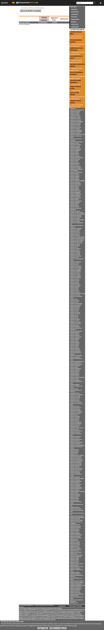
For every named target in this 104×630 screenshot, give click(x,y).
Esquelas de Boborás (75, 196)
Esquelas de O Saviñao (75, 410)
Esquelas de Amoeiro (75, 156)
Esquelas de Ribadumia (76, 487)
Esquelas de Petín (74, 449)
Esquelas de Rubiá (74, 498)
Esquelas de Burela (74, 206)
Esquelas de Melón (74, 344)
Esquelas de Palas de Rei (76, 439)
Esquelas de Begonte (75, 192)
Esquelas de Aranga (75, 159)
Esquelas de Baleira (75, 176)
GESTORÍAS (74, 17)
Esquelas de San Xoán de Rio (77, 517)
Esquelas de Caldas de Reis (76, 212)
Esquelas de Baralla (75, 182)
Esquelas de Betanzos (75, 195)
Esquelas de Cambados (75, 217)
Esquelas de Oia (74, 415)
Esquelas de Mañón (75, 332)
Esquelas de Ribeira (75, 490)
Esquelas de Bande (74, 179)
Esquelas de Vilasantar (75, 588)
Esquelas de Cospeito (75, 270)
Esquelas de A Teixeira (75, 144)
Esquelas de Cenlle (74, 250)
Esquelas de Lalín (74, 311)
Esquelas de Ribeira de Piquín (77, 491)
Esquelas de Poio (74, 452)
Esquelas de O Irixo (74, 400)
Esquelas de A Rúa (74, 143)
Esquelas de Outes (74, 429)
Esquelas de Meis (74, 341)
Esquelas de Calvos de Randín (77, 214)
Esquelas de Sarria (74, 529)
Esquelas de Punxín (75, 471)
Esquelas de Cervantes (75, 256)
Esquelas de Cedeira (75, 245)
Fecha (40, 22)
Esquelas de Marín (74, 334)
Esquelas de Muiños (75, 370)
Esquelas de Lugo (74, 325)
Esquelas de (73, 108)
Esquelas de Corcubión (75, 266)
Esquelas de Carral (74, 234)
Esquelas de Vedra (74, 559)
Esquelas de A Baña (75, 113)
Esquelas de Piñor (74, 451)
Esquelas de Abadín (75, 147)
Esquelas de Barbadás (75, 183)
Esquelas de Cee (74, 247)
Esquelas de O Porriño (75, 407)
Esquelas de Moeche (75, 350)
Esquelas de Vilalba (75, 572)
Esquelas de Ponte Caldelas (77, 455)
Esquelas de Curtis (74, 280)
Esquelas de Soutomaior (76, 534)
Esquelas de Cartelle (75, 235)
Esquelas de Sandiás (75, 519)
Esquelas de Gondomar (75, 305)
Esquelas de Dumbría (75, 285)
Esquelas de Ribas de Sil (76, 488)
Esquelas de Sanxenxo (75, 526)
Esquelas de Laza (74, 316)
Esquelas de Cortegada (75, 269)
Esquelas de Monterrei (75, 363)
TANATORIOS (74, 24)
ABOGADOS (74, 9)
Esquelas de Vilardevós (75, 584)
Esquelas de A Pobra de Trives (77, 134)
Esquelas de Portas (74, 467)
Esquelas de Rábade (75, 477)
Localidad (44, 22)
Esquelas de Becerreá (75, 191)
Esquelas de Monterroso (76, 364)
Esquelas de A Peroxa (75, 133)
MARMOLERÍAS (75, 19)
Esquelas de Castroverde (76, 243)
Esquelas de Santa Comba (76, 520)
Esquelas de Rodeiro (75, 496)
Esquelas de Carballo (75, 230)
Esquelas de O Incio (75, 399)
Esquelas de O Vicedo (75, 413)
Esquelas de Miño (74, 347)
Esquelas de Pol (74, 454)
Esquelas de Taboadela (75, 537)
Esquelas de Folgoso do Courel (77, 293)
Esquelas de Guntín (75, 308)
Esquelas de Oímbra (75, 416)
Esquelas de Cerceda (75, 251)
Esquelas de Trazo (74, 550)
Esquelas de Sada (74, 500)
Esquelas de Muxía (74, 374)
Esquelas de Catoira (75, 244)
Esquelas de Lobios (74, 321)
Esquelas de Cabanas (75, 211)
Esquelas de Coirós (74, 263)
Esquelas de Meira (74, 339)
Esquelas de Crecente (75, 274)
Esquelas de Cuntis (74, 279)
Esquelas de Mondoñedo (76, 355)
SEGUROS (73, 22)
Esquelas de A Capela (75, 117)
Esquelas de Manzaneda (76, 331)
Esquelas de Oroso (74, 420)
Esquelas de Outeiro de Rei (76, 428)
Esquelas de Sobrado (75, 533)
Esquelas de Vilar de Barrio (76, 581)
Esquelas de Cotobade (75, 272)
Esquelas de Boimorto (75, 198)
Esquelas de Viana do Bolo (76, 563)
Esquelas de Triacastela (76, 552)
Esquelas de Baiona (75, 175)
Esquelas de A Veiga (75, 146)
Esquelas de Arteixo (75, 163)
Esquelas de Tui (74, 553)
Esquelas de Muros (74, 373)
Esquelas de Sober (74, 532)
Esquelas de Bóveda (75, 202)
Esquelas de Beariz (74, 189)
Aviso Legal (72, 606)
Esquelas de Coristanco (75, 267)
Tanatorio (54, 22)
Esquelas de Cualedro (75, 276)
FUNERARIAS (74, 14)
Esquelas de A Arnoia (75, 111)
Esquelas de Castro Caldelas (77, 240)
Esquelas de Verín (74, 562)
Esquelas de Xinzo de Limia (76, 594)
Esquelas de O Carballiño (76, 394)
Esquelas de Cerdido (75, 254)
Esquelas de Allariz (74, 153)
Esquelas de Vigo (74, 565)
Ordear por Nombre (24, 22)
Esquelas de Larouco (75, 313)
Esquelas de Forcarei (75, 295)
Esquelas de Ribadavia (75, 484)
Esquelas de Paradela (75, 444)
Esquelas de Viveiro (75, 591)
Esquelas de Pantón (75, 441)
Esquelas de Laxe (74, 315)
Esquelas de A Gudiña (75, 124)
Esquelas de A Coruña (75, 118)
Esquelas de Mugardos (75, 368)
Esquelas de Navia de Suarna (77, 377)
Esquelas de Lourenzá (75, 322)
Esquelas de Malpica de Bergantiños (76, 328)
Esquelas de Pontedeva (75, 462)
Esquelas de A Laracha (75, 127)
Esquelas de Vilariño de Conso (77, 585)
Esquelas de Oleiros (75, 418)
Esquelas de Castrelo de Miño (77, 237)
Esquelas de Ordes (74, 419)
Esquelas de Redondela (75, 481)
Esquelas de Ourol (74, 426)
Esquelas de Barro (74, 186)
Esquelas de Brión (74, 204)
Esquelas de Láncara (75, 312)
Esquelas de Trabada (75, 548)
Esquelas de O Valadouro (76, 412)
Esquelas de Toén (74, 540)
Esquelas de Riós (74, 493)
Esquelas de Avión (74, 173)
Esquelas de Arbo (74, 160)
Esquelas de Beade (74, 188)
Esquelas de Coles (74, 264)
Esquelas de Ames (74, 154)
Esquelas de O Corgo (75, 396)
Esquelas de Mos (74, 367)
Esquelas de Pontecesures (76, 459)
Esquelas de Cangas (75, 221)
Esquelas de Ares (74, 162)
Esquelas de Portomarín (76, 470)
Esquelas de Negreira (75, 380)
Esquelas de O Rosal (75, 409)
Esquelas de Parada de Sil (76, 442)
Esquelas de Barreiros (75, 185)
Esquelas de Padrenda (75, 436)
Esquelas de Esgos (74, 287)
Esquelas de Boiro (74, 199)
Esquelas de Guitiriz (75, 306)
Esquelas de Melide (75, 342)
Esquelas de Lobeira (75, 319)
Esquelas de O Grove (75, 397)
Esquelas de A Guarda (75, 123)
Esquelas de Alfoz (74, 152)
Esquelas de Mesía (74, 345)
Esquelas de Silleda (74, 530)
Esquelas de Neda (74, 378)
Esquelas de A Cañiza (75, 115)
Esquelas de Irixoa (74, 309)
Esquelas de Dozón (74, 283)
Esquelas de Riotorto (75, 494)
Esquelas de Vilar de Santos (77, 582)
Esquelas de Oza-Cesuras (76, 430)
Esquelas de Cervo (74, 257)
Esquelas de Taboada (75, 536)
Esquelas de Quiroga (75, 472)
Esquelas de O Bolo (74, 393)
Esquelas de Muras (74, 371)
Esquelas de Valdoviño (75, 556)
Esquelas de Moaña (75, 348)
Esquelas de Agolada (75, 150)
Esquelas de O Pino (74, 406)
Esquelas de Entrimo (75, 286)
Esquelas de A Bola (74, 114)
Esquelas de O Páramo (75, 402)
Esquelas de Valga (74, 558)
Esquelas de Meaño (75, 338)
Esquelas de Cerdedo (75, 253)
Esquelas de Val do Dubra (76, 555)
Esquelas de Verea (74, 560)
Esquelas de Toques (75, 543)
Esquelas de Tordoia (75, 545)
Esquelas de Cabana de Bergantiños (75, 209)
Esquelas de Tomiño (75, 542)
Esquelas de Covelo (74, 273)
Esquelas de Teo (74, 539)
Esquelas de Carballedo (76, 228)
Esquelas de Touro (74, 546)
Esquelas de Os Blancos (76, 423)
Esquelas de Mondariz (75, 351)
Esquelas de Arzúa (74, 165)
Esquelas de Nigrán (75, 384)
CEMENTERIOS (75, 27)
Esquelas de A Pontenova (76, 141)
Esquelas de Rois (74, 497)
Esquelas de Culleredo (75, 277)
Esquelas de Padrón (75, 438)
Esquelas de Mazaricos (75, 337)
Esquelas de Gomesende (76, 303)
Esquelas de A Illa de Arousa (77, 110)
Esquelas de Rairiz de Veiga (76, 478)
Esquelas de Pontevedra (76, 464)
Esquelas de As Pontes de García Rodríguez (76, 169)
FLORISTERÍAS (75, 12)
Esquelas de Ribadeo (75, 485)
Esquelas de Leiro (74, 318)
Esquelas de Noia (74, 389)
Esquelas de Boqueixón (75, 201)
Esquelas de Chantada (75, 261)
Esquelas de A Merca (75, 128)
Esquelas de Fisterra (75, 292)
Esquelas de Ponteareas (76, 456)
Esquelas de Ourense (75, 425)
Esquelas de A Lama (75, 126)
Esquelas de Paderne (75, 432)
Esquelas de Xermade (75, 592)
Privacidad (79, 606)
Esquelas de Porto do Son (76, 468)
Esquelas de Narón (74, 376)
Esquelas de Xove (74, 595)
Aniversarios (64, 19)
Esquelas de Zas (74, 602)
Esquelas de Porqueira (75, 465)
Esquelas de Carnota (75, 233)
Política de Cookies (72, 625)
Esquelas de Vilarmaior (75, 587)
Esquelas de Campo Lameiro (77, 219)
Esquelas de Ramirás (75, 480)
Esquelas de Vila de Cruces (76, 566)
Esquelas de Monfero (75, 357)
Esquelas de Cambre (75, 218)
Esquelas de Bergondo (75, 193)
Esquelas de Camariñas (75, 215)
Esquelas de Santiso (75, 524)
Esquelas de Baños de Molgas (77, 180)
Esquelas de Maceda (75, 326)
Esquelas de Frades (74, 300)
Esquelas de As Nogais (75, 167)
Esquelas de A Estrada (75, 120)
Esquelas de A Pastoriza (76, 131)
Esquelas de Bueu (74, 205)
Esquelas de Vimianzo (75, 589)
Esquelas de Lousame (75, 324)
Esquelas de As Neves (75, 166)
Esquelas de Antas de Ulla (76, 157)
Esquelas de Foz (74, 299)
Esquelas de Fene (74, 289)
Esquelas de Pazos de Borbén (77, 445)
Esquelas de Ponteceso (75, 458)
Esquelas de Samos (74, 507)
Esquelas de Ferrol (74, 290)
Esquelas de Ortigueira (75, 422)
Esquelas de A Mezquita (76, 130)
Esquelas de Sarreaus (75, 527)
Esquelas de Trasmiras (75, 549)
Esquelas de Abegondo (75, 149)
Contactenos (61, 606)
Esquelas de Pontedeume (76, 461)
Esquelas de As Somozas (76, 172)
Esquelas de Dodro (74, 282)
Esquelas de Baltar (74, 178)
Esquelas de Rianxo (75, 482)
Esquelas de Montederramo (77, 361)
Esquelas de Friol (74, 302)
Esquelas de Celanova (75, 248)
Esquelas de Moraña (75, 365)
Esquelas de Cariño (74, 231)
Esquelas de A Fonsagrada (76, 121)
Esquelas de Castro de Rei (76, 241)
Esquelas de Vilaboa (75, 568)
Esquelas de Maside (75, 335)
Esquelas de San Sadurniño (76, 516)
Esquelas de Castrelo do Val (77, 238)
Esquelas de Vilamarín (75, 574)
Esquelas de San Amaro (76, 508)
